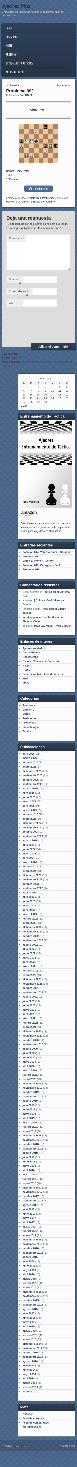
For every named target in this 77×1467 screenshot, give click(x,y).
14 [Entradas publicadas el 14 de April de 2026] (31, 394)
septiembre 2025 (32, 784)
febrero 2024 (30, 866)
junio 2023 (28, 901)
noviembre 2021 (32, 983)
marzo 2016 (29, 1278)
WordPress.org (31, 1426)
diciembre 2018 (31, 1135)
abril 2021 (28, 1014)
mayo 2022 (29, 957)
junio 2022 (28, 953)
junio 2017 (28, 1213)
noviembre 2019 (32, 1087)
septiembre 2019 (32, 1096)
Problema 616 (31, 569)
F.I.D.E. (26, 669)
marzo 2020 (29, 1070)
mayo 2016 (29, 1270)
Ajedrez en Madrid (33, 648)
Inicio (9, 28)
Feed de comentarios (35, 1422)
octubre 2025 (30, 779)
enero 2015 (29, 1339)
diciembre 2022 (31, 927)
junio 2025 (28, 797)
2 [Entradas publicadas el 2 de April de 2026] (45, 387)
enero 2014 (29, 1391)
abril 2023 (28, 909)
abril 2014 (28, 1378)
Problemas (12, 54)
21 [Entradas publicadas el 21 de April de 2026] (31, 398)
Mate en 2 (35, 198)
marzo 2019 (29, 1122)
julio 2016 (28, 1261)
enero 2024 (29, 870)
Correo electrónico (20, 292)
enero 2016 (29, 1287)
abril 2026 (28, 753)
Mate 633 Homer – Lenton (38, 560)
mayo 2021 (29, 1009)
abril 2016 (28, 1274)
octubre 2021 (30, 987)
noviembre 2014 (32, 1348)
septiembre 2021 (32, 992)
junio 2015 (28, 1317)
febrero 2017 (30, 1230)
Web (12, 303)
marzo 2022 (29, 966)
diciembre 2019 (31, 1083)
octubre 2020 (30, 1040)
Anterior (13, 85)
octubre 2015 (30, 1300)
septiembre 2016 (32, 1252)
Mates (9, 45)
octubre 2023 (30, 883)
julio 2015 (28, 1313)
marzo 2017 (29, 1226)
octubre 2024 (30, 831)
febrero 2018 (30, 1178)
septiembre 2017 (32, 1200)
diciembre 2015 (31, 1291)
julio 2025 (28, 792)
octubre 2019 (30, 1092)
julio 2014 (28, 1365)
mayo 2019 (29, 1113)
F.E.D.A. (27, 665)
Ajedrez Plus (16, 6)
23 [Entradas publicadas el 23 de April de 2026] (45, 398)
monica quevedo (32, 617)
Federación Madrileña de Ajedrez (42, 674)
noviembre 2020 (32, 1035)
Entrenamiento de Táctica (20, 63)
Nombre (15, 280)
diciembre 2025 (31, 771)
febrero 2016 (30, 1283)
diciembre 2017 (31, 1187)
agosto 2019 (30, 1100)
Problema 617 (31, 556)
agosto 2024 (30, 840)
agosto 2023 (30, 892)
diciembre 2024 (31, 823)
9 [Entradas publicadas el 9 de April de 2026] (45, 390)
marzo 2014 (29, 1382)
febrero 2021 (30, 1022)
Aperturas (28, 705)
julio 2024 (28, 844)
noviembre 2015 (32, 1295)
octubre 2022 (30, 936)
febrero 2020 (30, 1074)
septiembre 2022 (32, 940)
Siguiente (63, 85)
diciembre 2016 (31, 1239)
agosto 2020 (30, 1048)
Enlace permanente (44, 201)
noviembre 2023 (32, 879)
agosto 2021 (30, 996)
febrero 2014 (30, 1387)
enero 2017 (29, 1235)
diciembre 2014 (31, 1343)
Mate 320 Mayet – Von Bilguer (52, 625)
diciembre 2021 (31, 979)
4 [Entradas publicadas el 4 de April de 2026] (59, 387)
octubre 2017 (30, 1196)
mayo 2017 (29, 1217)
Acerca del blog (14, 72)
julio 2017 (28, 1209)
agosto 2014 (30, 1361)
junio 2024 (28, 849)
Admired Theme (67, 1446)
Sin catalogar (30, 727)
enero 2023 (29, 922)
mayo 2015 (29, 1322)
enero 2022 (29, 975)
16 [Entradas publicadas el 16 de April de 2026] (45, 394)
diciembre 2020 (31, 1031)
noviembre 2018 (32, 1139)
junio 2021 (28, 1005)
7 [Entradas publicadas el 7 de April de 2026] (31, 390)
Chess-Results (31, 652)
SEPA (25, 678)
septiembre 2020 (32, 1044)
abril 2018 (28, 1170)
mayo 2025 (29, 801)
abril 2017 (28, 1222)
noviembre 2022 (32, 931)
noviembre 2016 (32, 1244)
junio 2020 (28, 1057)
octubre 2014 (30, 1352)
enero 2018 (29, 1183)
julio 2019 (28, 1105)
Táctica (27, 731)
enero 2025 (29, 818)
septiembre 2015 (32, 1304)
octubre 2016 (30, 1248)
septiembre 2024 (32, 836)
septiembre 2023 (32, 888)
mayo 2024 (29, 853)
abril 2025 (28, 805)
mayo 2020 (29, 1061)
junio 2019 (28, 1109)
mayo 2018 (29, 1165)
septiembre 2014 (32, 1356)
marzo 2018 (29, 1174)
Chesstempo (30, 656)
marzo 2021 (29, 1018)
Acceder (27, 1413)
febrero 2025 (30, 814)
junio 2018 (28, 1161)
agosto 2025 (30, 788)
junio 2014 (28, 1369)
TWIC (25, 682)
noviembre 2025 (32, 775)
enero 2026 (29, 766)
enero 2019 (29, 1131)
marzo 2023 (29, 914)
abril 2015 (28, 1326)
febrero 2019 (30, 1126)
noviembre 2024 (32, 827)
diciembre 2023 (31, 875)
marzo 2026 (29, 757)
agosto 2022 (30, 944)
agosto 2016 (30, 1256)
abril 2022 (28, 961)
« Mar (23, 406)
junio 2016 (28, 1265)
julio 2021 (28, 1001)
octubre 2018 (30, 1144)
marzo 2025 (29, 810)
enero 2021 (29, 1026)
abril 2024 (28, 857)
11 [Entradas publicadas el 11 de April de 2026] (59, 390)
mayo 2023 (29, 905)
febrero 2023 (30, 918)
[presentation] (23, 324)
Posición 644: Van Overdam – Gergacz (46, 552)
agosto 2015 (30, 1309)
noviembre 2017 (32, 1191)
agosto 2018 (30, 1152)
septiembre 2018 (32, 1148)
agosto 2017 (30, 1205)
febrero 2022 (30, 970)
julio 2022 (28, 948)
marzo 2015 (29, 1330)
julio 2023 (28, 896)
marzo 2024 (29, 862)
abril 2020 (28, 1066)
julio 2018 (28, 1157)
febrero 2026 (30, 762)
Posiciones (12, 37)
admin (25, 201)
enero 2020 (29, 1079)
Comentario (16, 238)
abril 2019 (28, 1118)
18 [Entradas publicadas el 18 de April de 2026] (59, 394)
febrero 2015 (30, 1335)
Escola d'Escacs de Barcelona (41, 661)
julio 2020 (28, 1053)
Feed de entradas (33, 1418)
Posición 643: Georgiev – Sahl (41, 565)
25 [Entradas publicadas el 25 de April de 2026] (59, 398)
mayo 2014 (29, 1374)
